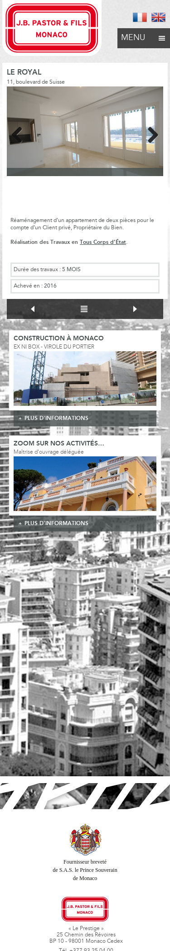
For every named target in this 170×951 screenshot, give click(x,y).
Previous (20, 133)
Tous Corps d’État (103, 242)
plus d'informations (56, 418)
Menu (143, 35)
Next (150, 133)
